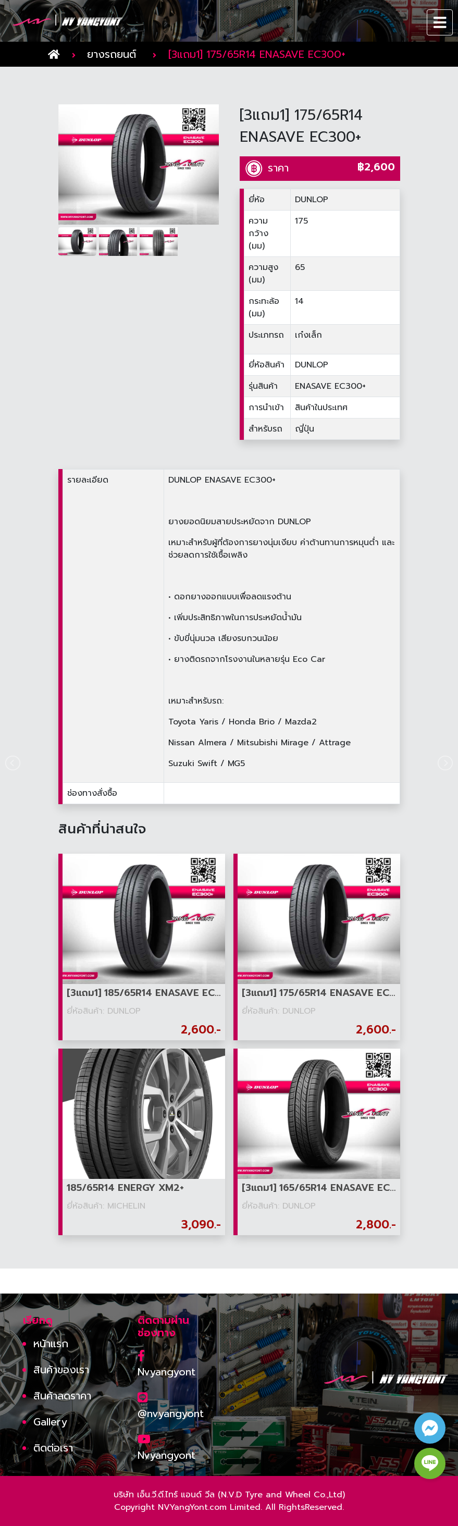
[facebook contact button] (429, 1428)
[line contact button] (429, 1463)
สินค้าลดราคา (62, 1396)
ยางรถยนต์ (111, 54)
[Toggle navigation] (440, 22)
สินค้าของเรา (61, 1369)
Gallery (50, 1422)
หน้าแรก (50, 1343)
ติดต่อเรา (53, 1448)
